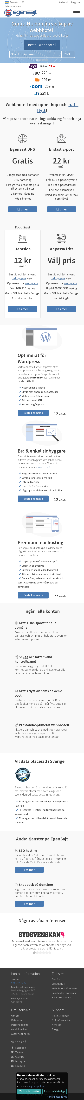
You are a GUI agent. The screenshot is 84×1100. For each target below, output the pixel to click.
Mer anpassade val (57, 1096)
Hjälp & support (60, 1015)
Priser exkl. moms (13, 6)
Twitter (19, 1052)
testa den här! (42, 466)
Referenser (17, 1020)
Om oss (15, 1015)
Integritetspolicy (35, 1086)
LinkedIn (20, 1065)
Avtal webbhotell (21, 1033)
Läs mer (22, 209)
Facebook (20, 1047)
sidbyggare (19, 278)
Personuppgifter (20, 1024)
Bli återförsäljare (61, 997)
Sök (68, 54)
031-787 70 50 (18, 982)
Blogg (55, 1029)
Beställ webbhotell (42, 44)
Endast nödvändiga (54, 1091)
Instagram (21, 1061)
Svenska (14, 2)
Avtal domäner (19, 1029)
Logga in (75, 2)
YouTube (20, 1056)
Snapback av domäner (64, 993)
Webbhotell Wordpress (65, 988)
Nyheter (56, 1024)
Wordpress (31, 283)
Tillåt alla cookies (29, 1091)
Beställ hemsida (33, 413)
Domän (56, 979)
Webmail (63, 2)
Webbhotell (58, 983)
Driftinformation (61, 1020)
